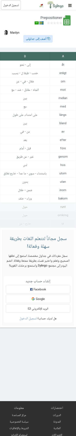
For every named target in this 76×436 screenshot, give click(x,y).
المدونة (57, 421)
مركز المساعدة (19, 415)
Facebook (38, 289)
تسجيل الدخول (11, 5)
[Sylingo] (55, 5)
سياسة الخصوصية (19, 421)
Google (38, 299)
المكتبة (57, 428)
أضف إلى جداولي (38, 38)
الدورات (57, 415)
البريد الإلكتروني (38, 308)
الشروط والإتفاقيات (19, 428)
